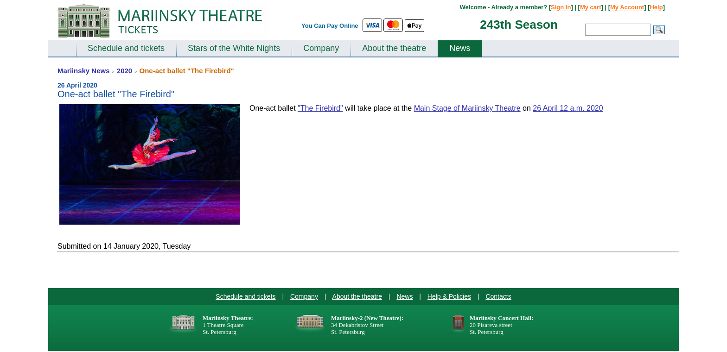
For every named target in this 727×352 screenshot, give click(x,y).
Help (656, 7)
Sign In (561, 7)
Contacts (498, 296)
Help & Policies (449, 296)
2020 (124, 71)
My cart (590, 7)
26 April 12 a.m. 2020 (568, 108)
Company (321, 48)
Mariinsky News (83, 71)
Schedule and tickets (126, 48)
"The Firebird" (320, 108)
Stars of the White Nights (234, 48)
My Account (627, 7)
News (459, 48)
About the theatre (394, 48)
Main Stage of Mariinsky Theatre (467, 108)
